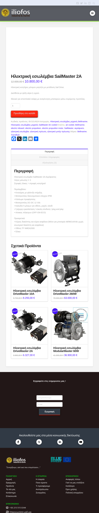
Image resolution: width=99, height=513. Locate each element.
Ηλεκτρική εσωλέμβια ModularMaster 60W (67, 318)
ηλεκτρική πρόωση (38, 100)
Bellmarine (80, 93)
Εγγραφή (49, 380)
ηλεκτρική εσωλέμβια (20, 100)
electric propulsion (33, 97)
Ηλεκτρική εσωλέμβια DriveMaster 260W (67, 261)
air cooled (70, 93)
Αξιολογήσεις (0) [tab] (49, 131)
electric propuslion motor (52, 97)
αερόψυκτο (79, 97)
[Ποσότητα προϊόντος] (15, 74)
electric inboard (17, 97)
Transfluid (15, 103)
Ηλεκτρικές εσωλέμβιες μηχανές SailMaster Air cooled (34, 93)
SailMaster (68, 97)
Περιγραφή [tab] (49, 120)
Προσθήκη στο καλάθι (24, 82)
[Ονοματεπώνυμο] (49, 366)
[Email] (49, 373)
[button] (92, 13)
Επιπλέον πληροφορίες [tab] (49, 126)
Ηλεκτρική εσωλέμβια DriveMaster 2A (27, 318)
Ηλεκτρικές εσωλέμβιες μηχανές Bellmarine (68, 90)
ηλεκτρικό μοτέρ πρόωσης (58, 100)
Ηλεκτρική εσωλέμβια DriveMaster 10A (27, 261)
